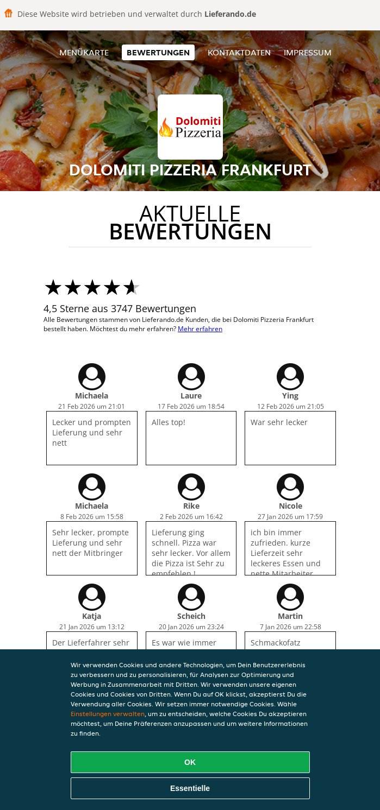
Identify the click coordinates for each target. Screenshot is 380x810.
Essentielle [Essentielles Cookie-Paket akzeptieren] (190, 788)
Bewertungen (158, 52)
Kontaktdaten (239, 52)
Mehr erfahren (200, 328)
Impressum (308, 52)
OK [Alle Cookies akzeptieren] (190, 762)
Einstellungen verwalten (108, 714)
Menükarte (84, 52)
